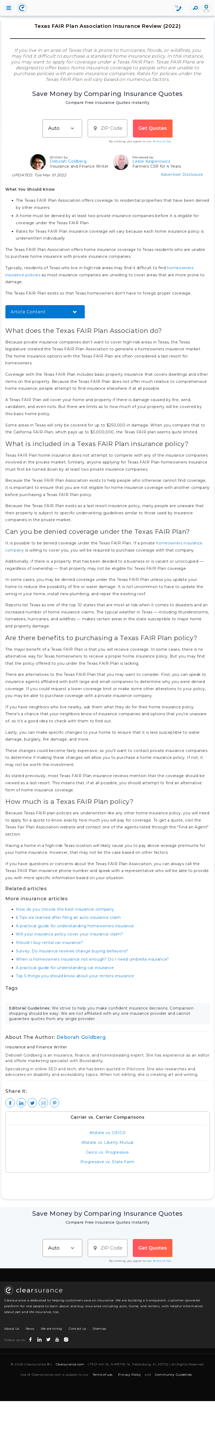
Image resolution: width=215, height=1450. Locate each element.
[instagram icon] (67, 1338)
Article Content (28, 311)
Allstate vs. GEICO (107, 1132)
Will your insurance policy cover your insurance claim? (69, 934)
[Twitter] (32, 1102)
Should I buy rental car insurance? (49, 942)
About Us (11, 1328)
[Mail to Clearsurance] (43, 1102)
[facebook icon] (31, 1338)
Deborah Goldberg (68, 161)
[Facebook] (10, 1102)
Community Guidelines (173, 1374)
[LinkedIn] (21, 1102)
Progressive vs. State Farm (107, 1161)
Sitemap (99, 1328)
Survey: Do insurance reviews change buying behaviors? (72, 951)
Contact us (77, 1328)
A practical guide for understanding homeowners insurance (75, 926)
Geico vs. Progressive (107, 1152)
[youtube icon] (58, 1338)
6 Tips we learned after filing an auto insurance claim (68, 917)
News (30, 1328)
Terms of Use (162, 141)
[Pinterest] (54, 1102)
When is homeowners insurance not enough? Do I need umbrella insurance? (92, 959)
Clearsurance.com (70, 1364)
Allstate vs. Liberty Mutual (107, 1142)
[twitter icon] (49, 1338)
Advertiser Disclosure (182, 174)
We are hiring (51, 1328)
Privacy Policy (129, 1374)
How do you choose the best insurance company (65, 909)
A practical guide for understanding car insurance (65, 967)
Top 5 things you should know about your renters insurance (75, 976)
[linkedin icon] (40, 1338)
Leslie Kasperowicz (151, 161)
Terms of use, (103, 1374)
